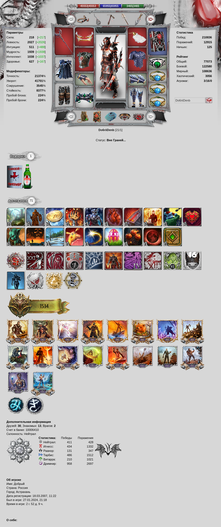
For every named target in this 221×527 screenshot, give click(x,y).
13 (39, 425)
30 (19, 425)
